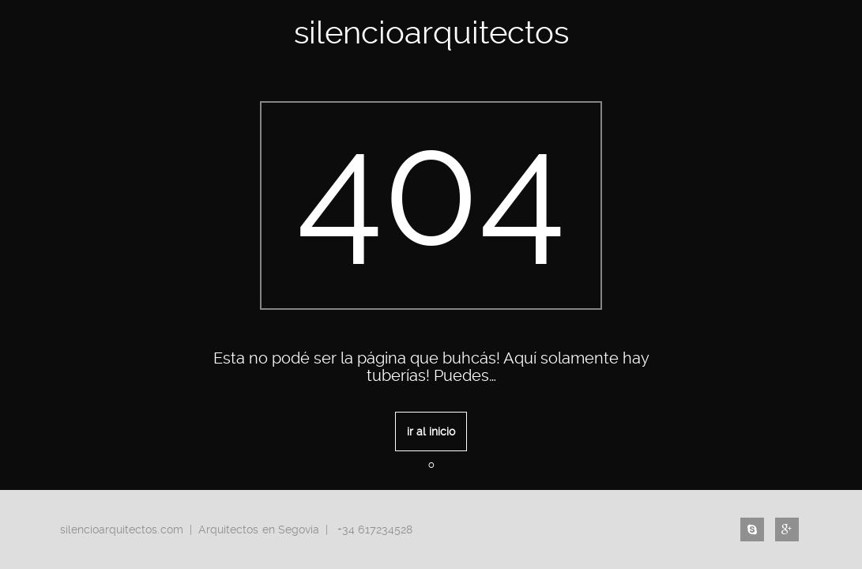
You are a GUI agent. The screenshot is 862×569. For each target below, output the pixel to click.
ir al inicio (431, 431)
